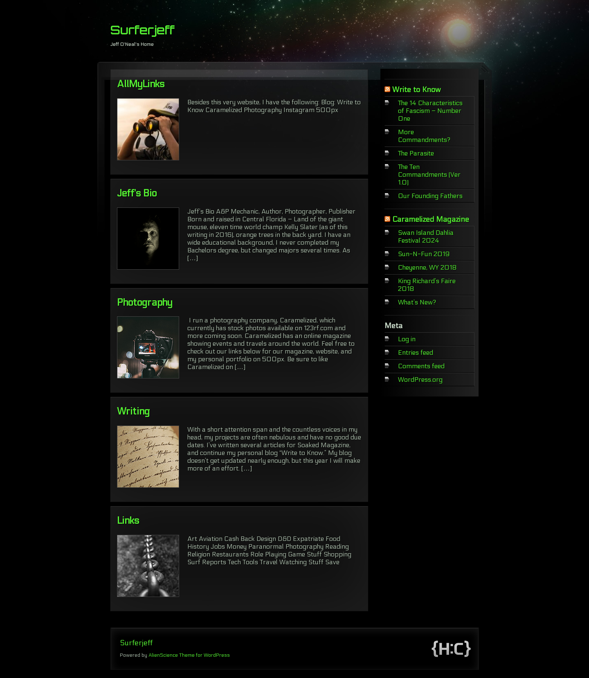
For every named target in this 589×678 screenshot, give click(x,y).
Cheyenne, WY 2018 (427, 267)
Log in (407, 339)
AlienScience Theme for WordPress (189, 655)
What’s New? (417, 302)
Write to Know (416, 90)
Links (128, 521)
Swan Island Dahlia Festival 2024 (426, 236)
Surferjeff (142, 30)
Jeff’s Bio (137, 193)
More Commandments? (424, 136)
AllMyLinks (140, 84)
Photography (144, 303)
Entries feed (415, 352)
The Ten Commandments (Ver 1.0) (429, 174)
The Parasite (416, 153)
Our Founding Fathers (430, 196)
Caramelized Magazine (430, 219)
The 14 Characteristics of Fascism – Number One (430, 110)
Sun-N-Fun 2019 (424, 254)
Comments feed (421, 366)
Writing (133, 411)
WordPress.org (420, 379)
